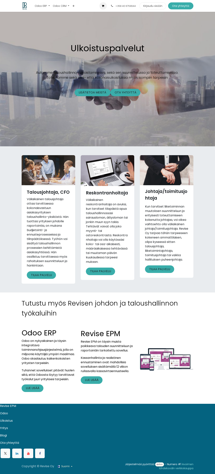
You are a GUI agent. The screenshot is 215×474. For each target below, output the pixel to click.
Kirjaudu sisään (152, 6)
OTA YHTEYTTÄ (125, 92)
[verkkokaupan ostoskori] (103, 6)
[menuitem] (42, 6)
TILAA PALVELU (41, 275)
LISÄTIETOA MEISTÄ (92, 92)
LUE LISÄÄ (32, 388)
